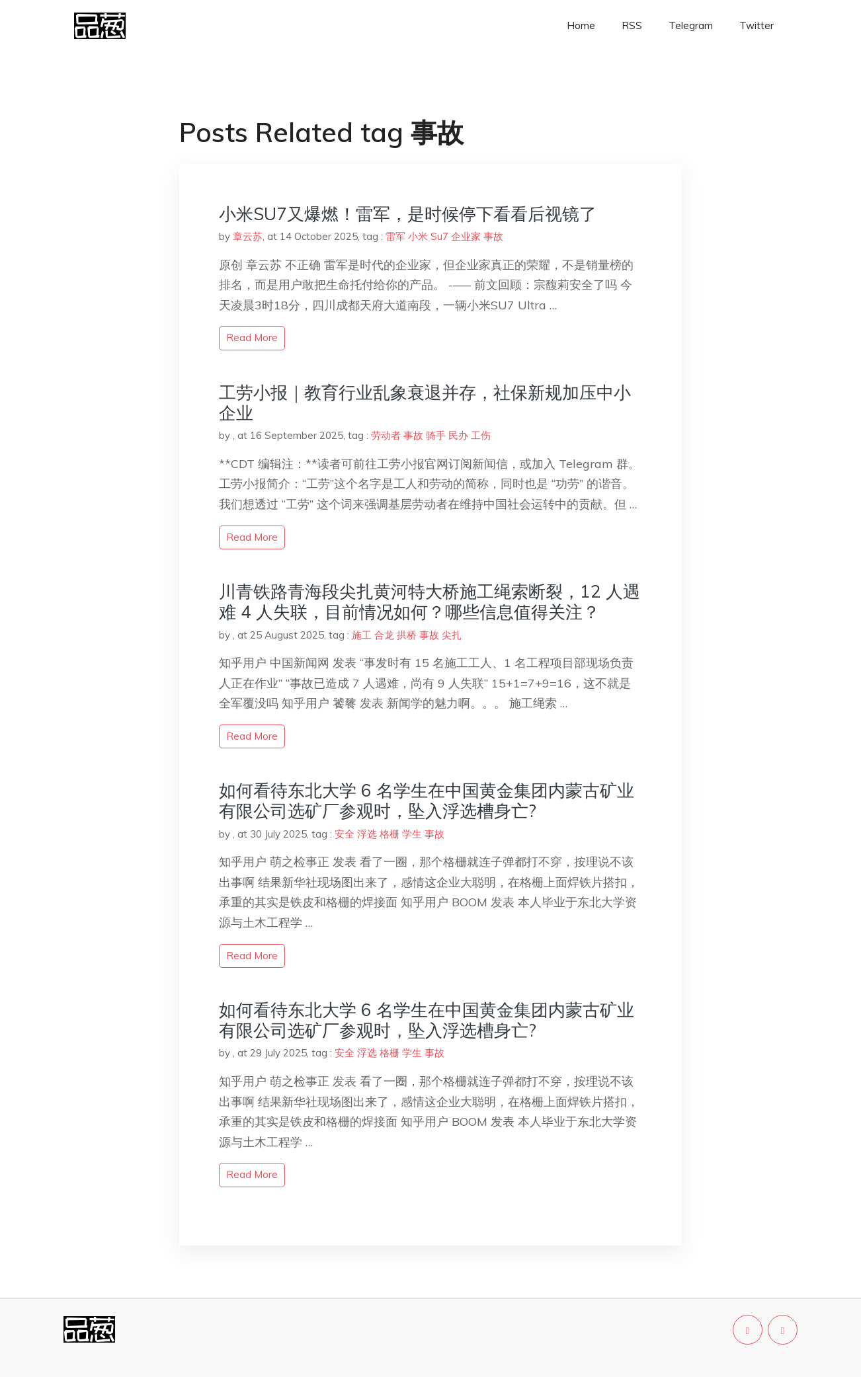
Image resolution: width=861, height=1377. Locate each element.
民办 (458, 435)
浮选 (367, 834)
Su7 (439, 236)
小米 (418, 236)
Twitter (756, 25)
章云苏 (248, 236)
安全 (344, 834)
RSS (632, 25)
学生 (412, 834)
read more (252, 337)
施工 (362, 635)
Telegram (691, 25)
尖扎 (452, 635)
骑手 (436, 435)
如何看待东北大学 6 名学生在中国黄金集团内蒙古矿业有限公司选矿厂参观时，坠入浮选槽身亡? (426, 800)
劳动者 (386, 435)
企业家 (466, 236)
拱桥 (407, 635)
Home (581, 25)
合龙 (384, 635)
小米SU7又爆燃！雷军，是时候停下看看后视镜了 (407, 214)
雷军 (395, 236)
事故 (493, 236)
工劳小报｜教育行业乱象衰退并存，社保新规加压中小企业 (425, 402)
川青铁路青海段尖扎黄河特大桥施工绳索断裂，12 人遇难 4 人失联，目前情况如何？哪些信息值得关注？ (429, 601)
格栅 (389, 834)
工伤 (481, 435)
